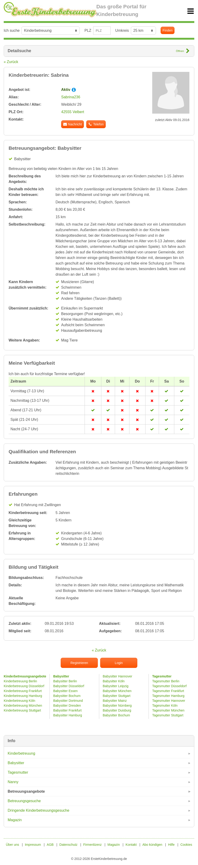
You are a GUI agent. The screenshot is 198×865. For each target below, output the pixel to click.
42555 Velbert (72, 112)
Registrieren (79, 663)
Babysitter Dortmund (68, 700)
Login (119, 663)
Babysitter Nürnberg (117, 705)
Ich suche (12, 30)
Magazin (15, 820)
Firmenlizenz (92, 844)
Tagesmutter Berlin (165, 681)
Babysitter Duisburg (117, 710)
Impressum (33, 844)
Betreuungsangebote (26, 791)
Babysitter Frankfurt (67, 710)
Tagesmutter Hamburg (168, 696)
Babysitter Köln (114, 681)
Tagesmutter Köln (165, 705)
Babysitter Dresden (67, 705)
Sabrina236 (70, 97)
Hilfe (171, 844)
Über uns (12, 844)
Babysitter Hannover (117, 676)
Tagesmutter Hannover (168, 700)
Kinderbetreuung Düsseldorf (24, 686)
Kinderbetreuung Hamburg (23, 696)
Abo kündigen (152, 844)
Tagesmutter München (168, 710)
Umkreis (122, 30)
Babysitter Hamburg (67, 715)
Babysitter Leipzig (116, 686)
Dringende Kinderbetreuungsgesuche (38, 810)
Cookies (186, 844)
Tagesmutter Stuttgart (167, 715)
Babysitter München (117, 691)
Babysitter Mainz (115, 700)
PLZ (87, 30)
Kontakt (130, 844)
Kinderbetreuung (21, 753)
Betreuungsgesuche (24, 801)
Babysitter (16, 763)
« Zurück (11, 62)
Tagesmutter (18, 772)
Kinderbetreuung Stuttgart (22, 710)
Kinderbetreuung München (23, 705)
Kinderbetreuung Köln (19, 700)
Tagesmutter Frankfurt (168, 691)
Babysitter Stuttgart (116, 696)
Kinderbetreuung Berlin (20, 681)
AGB (50, 844)
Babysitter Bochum (67, 696)
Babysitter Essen (65, 691)
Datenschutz (68, 844)
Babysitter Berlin (65, 681)
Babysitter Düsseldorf (68, 686)
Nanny (13, 782)
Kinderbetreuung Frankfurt (23, 691)
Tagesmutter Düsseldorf (169, 686)
